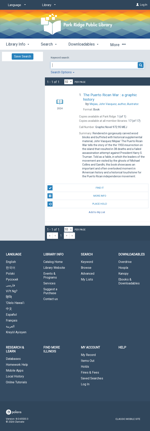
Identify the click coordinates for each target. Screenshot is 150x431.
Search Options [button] (62, 72)
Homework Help (17, 364)
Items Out (87, 361)
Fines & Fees (90, 372)
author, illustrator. (114, 104)
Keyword (87, 262)
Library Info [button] (17, 44)
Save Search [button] (22, 56)
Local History (15, 376)
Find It (75, 187)
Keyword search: (60, 57)
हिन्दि (9, 297)
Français (11, 320)
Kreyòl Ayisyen (16, 332)
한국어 (10, 268)
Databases (13, 359)
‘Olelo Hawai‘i (15, 303)
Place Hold (77, 204)
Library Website (54, 268)
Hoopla (123, 268)
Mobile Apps (14, 370)
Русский (12, 279)
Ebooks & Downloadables (129, 281)
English (11, 262)
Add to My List (97, 212)
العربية (10, 326)
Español (11, 314)
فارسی (10, 285)
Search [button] (48, 44)
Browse (86, 268)
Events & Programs (50, 275)
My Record (88, 355)
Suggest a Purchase (50, 291)
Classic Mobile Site (127, 419)
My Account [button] (90, 347)
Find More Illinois (51, 349)
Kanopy (123, 273)
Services (49, 283)
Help (122, 347)
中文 (9, 309)
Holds (85, 366)
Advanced (87, 273)
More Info (76, 195)
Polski (10, 273)
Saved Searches (92, 378)
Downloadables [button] (83, 44)
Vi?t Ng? (11, 291)
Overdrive (125, 262)
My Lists (87, 279)
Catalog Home (53, 262)
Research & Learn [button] (15, 349)
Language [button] (13, 254)
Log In (143, 4)
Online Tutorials (16, 382)
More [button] (118, 44)
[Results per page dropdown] (68, 81)
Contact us (50, 299)
